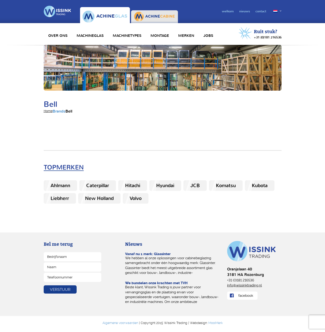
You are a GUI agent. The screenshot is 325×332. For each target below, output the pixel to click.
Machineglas (90, 35)
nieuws (244, 11)
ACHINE (105, 16)
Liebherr (60, 198)
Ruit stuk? (268, 34)
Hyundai (165, 185)
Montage (159, 35)
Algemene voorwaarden (120, 323)
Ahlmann (60, 185)
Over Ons (57, 35)
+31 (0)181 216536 (240, 280)
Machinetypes (127, 35)
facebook (245, 296)
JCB (195, 185)
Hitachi (132, 185)
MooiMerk (215, 323)
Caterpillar (97, 185)
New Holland (99, 198)
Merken (186, 35)
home (48, 111)
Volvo (136, 198)
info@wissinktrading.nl (244, 285)
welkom (228, 11)
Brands (59, 111)
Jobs (208, 35)
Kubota (260, 185)
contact (260, 11)
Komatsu (226, 185)
